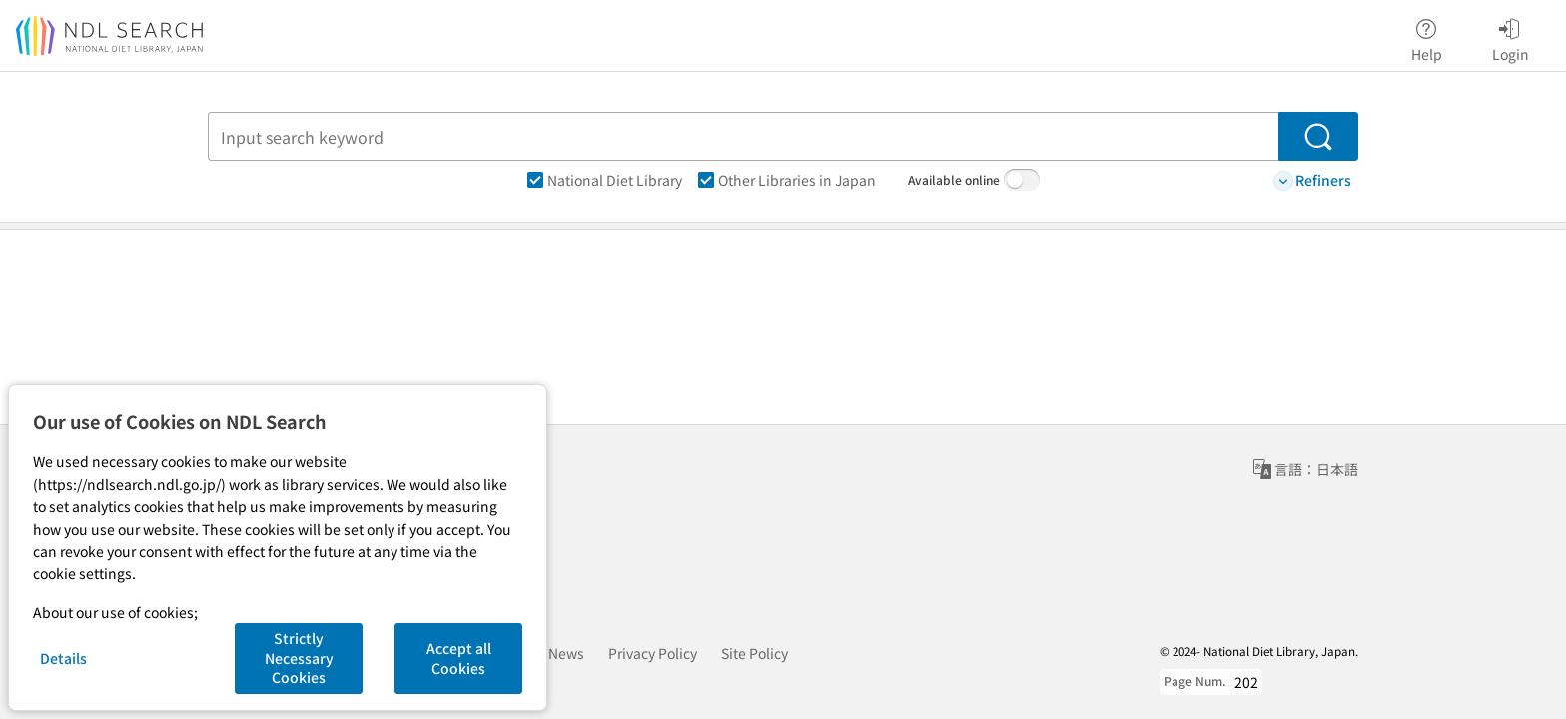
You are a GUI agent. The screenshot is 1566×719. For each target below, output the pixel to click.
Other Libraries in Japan (787, 180)
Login (1510, 37)
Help (1426, 37)
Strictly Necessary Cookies (299, 657)
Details (63, 658)
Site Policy (754, 653)
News (566, 653)
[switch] (1022, 180)
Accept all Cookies (458, 658)
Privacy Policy (652, 653)
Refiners (1312, 180)
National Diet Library (604, 180)
